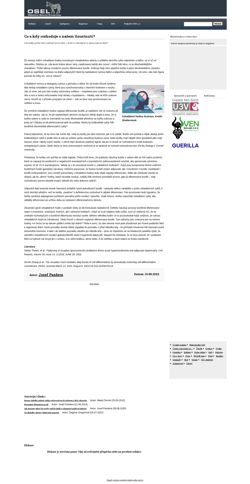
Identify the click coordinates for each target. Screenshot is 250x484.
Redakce (32, 24)
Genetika (177, 352)
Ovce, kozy (177, 356)
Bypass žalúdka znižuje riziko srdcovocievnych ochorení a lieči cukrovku (55, 400)
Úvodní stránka (179, 345)
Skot (186, 360)
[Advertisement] (164, 8)
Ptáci (210, 356)
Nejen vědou (199, 352)
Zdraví (189, 363)
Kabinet (187, 352)
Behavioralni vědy (197, 345)
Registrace (83, 24)
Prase (188, 356)
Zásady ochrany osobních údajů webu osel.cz (125, 480)
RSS (113, 24)
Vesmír (195, 360)
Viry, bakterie (207, 360)
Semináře (177, 360)
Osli (210, 352)
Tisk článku (94, 284)
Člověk (199, 349)
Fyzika (219, 349)
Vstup (99, 24)
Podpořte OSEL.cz (132, 24)
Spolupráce (65, 24)
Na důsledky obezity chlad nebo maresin (41, 412)
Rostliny (219, 356)
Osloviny (219, 352)
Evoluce (209, 349)
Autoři (48, 24)
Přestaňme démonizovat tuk (36, 404)
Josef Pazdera (50, 274)
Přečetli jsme (199, 356)
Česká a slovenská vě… (183, 349)
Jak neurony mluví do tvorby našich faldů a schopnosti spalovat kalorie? (55, 408)
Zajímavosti (178, 363)
